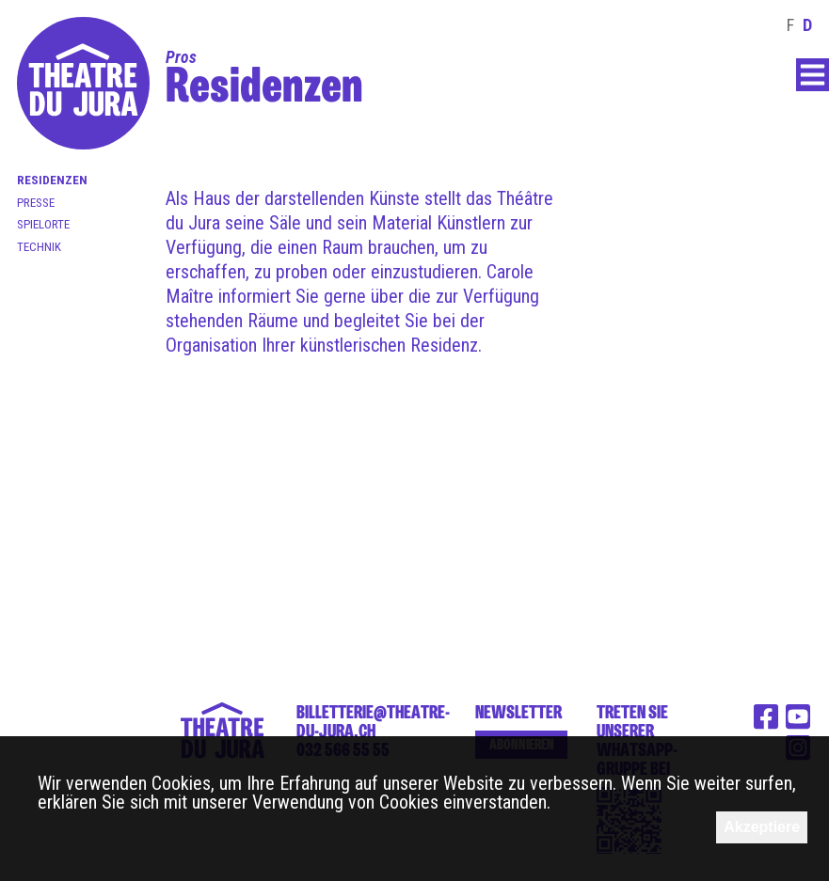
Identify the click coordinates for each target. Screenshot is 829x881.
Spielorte (43, 224)
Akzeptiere (762, 827)
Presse (36, 203)
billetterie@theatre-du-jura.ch (373, 721)
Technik (39, 247)
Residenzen (52, 180)
